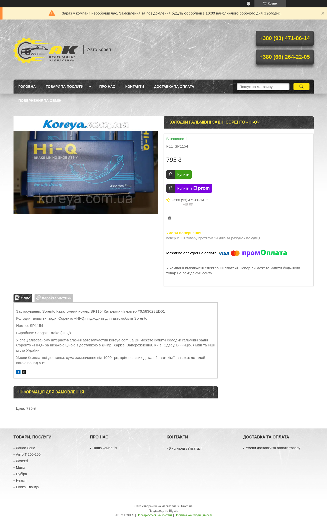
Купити (183, 174)
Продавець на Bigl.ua (163, 510)
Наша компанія (105, 448)
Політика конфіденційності (193, 515)
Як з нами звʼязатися (185, 448)
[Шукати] (301, 86)
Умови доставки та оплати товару (273, 448)
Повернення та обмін (40, 101)
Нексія (21, 480)
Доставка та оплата (174, 87)
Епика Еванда (27, 487)
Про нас (107, 87)
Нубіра (21, 474)
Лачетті (22, 461)
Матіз (20, 467)
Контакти (134, 87)
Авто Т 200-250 (28, 454)
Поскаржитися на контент (154, 515)
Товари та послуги (65, 87)
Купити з (193, 188)
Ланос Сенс (25, 448)
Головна (27, 87)
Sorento (49, 311)
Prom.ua (186, 506)
